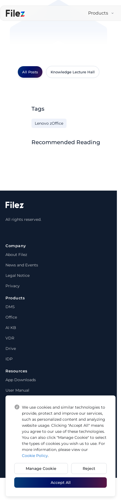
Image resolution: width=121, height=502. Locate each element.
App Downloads (20, 379)
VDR (9, 338)
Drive (10, 348)
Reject (89, 468)
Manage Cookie (41, 468)
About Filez (16, 254)
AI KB (10, 327)
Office (11, 317)
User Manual (17, 390)
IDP (9, 358)
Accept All (61, 482)
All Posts (30, 72)
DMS (10, 306)
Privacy (12, 285)
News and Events (21, 265)
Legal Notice (17, 275)
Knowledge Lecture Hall (73, 72)
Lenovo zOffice (49, 123)
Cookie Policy (35, 455)
